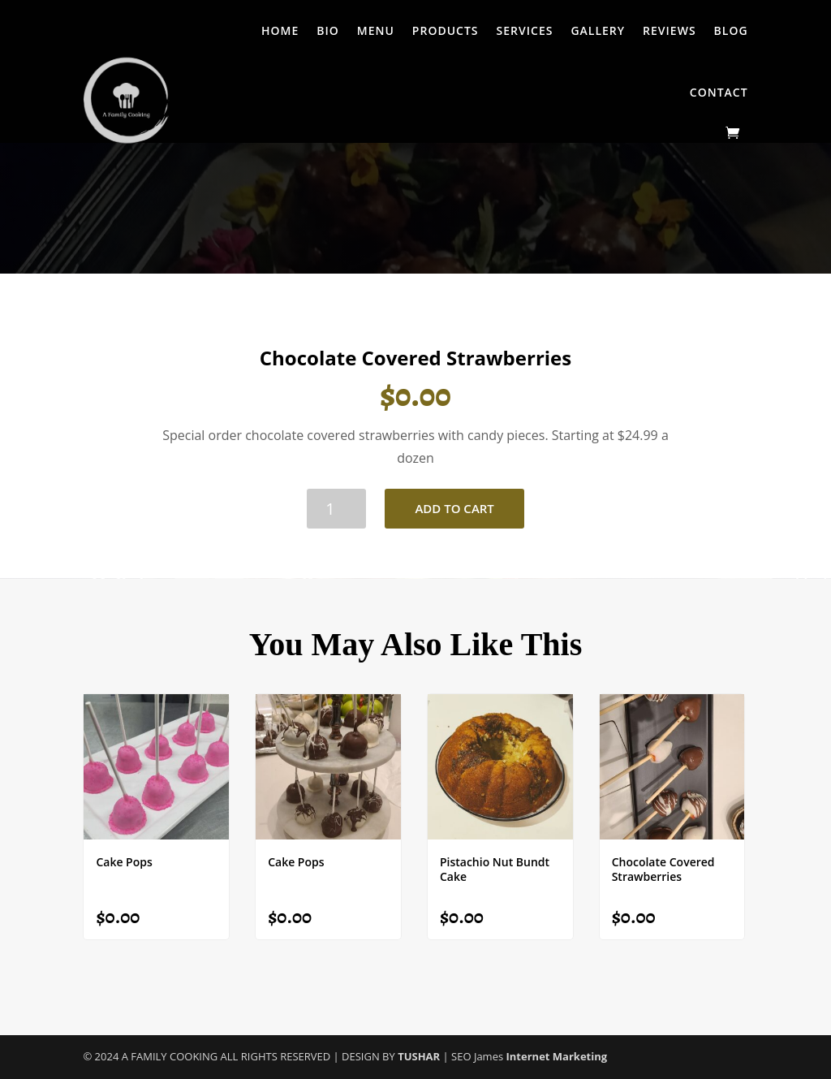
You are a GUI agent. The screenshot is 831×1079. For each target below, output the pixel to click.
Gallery (598, 30)
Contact (719, 92)
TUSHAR (420, 1056)
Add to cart (454, 508)
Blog (731, 30)
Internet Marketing (557, 1056)
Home (280, 30)
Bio (327, 30)
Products (445, 30)
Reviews (669, 30)
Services (525, 30)
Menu (375, 30)
